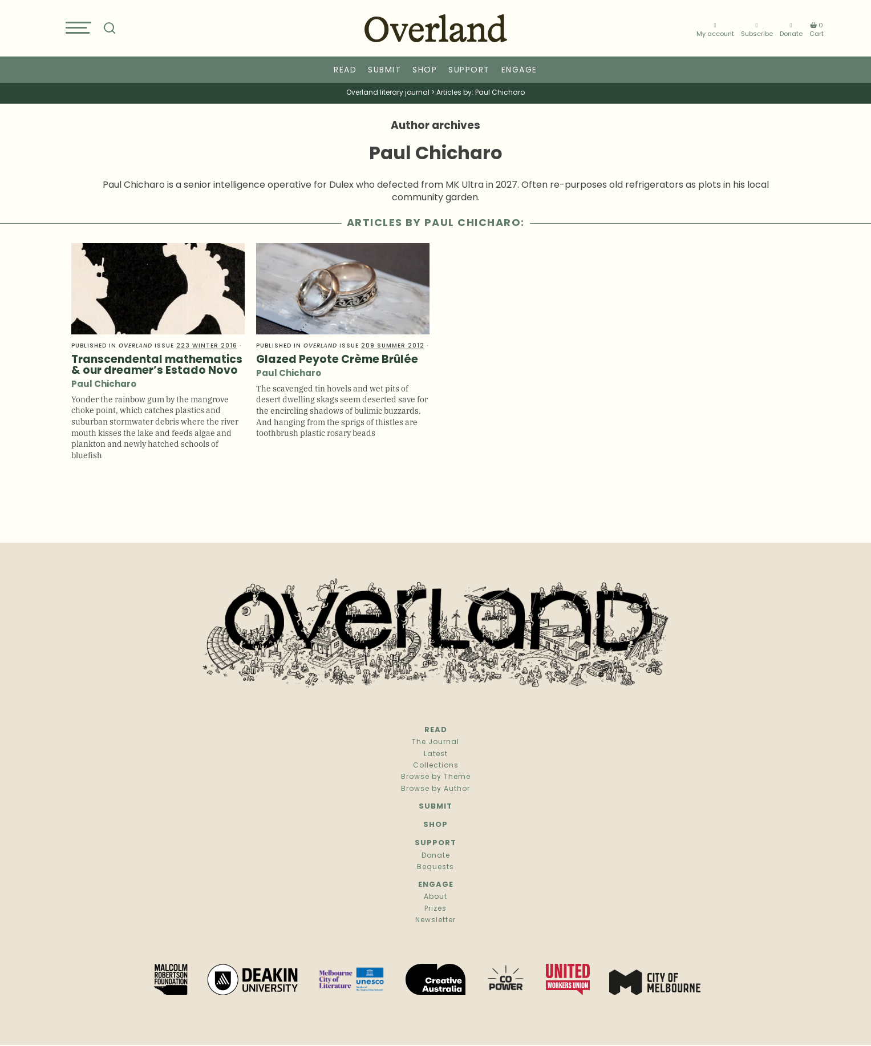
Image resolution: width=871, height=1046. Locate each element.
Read (345, 70)
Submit (384, 70)
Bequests (435, 867)
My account (715, 30)
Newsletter (435, 920)
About (435, 897)
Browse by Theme (436, 777)
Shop (424, 70)
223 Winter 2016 (206, 346)
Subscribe (757, 30)
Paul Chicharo (103, 385)
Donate (791, 30)
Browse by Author (435, 789)
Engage (519, 70)
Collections (436, 765)
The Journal (435, 742)
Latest (436, 754)
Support (469, 70)
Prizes (435, 909)
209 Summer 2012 (392, 346)
